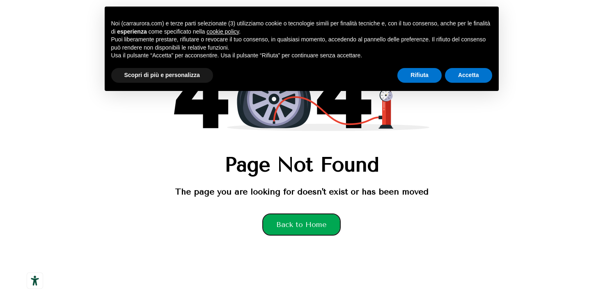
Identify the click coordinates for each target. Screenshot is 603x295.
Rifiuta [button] (419, 75)
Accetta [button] (468, 75)
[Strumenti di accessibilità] (35, 280)
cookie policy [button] (222, 31)
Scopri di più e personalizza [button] (162, 75)
